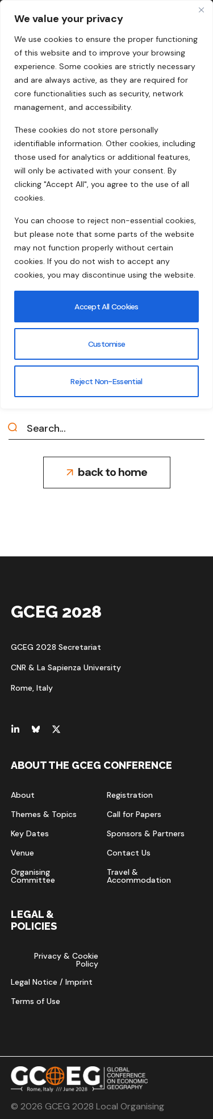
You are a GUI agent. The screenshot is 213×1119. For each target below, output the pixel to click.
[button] (106, 472)
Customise (107, 344)
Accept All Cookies (106, 306)
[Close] (201, 9)
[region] (106, 204)
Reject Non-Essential (107, 381)
